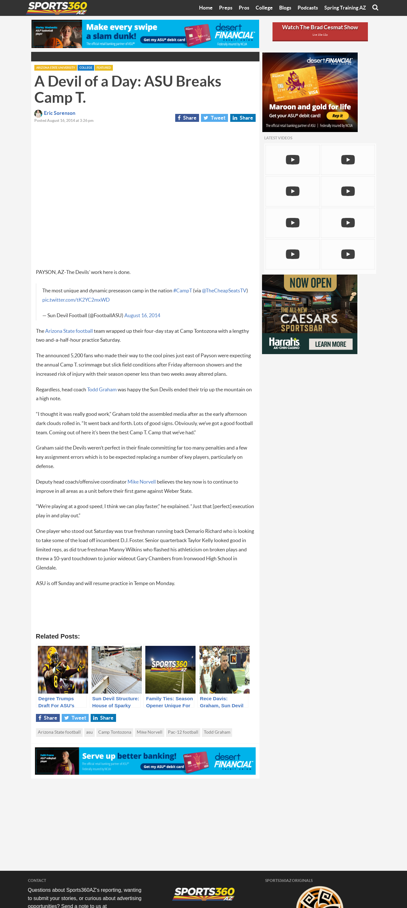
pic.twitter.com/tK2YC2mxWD (76, 300)
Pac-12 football (183, 732)
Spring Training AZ (345, 7)
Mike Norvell (142, 482)
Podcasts (308, 7)
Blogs (285, 7)
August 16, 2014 (142, 315)
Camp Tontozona (114, 732)
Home (206, 7)
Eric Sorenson (54, 113)
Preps (225, 7)
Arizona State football (69, 331)
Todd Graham (102, 389)
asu (89, 732)
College (264, 7)
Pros (244, 7)
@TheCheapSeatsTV (224, 290)
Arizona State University (55, 67)
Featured (104, 67)
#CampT (182, 290)
